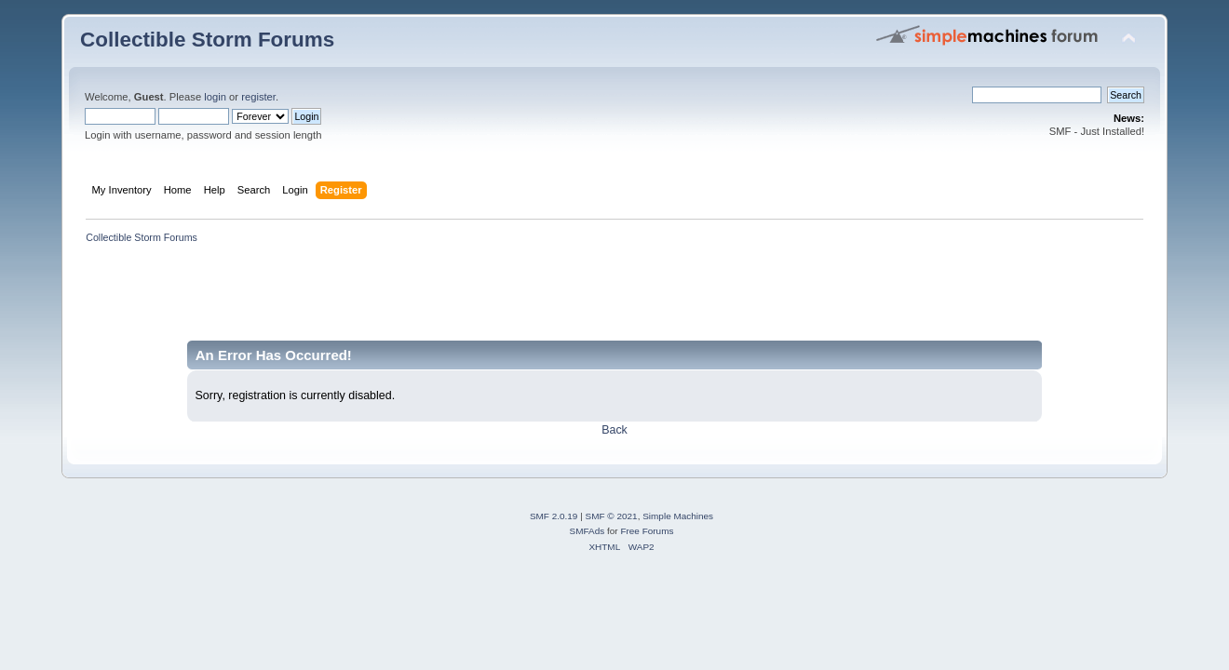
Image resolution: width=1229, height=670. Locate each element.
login (215, 96)
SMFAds (587, 531)
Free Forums (646, 531)
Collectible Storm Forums (207, 39)
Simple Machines (677, 516)
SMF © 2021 (612, 516)
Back (614, 429)
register (258, 96)
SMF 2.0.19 (554, 516)
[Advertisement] (419, 299)
